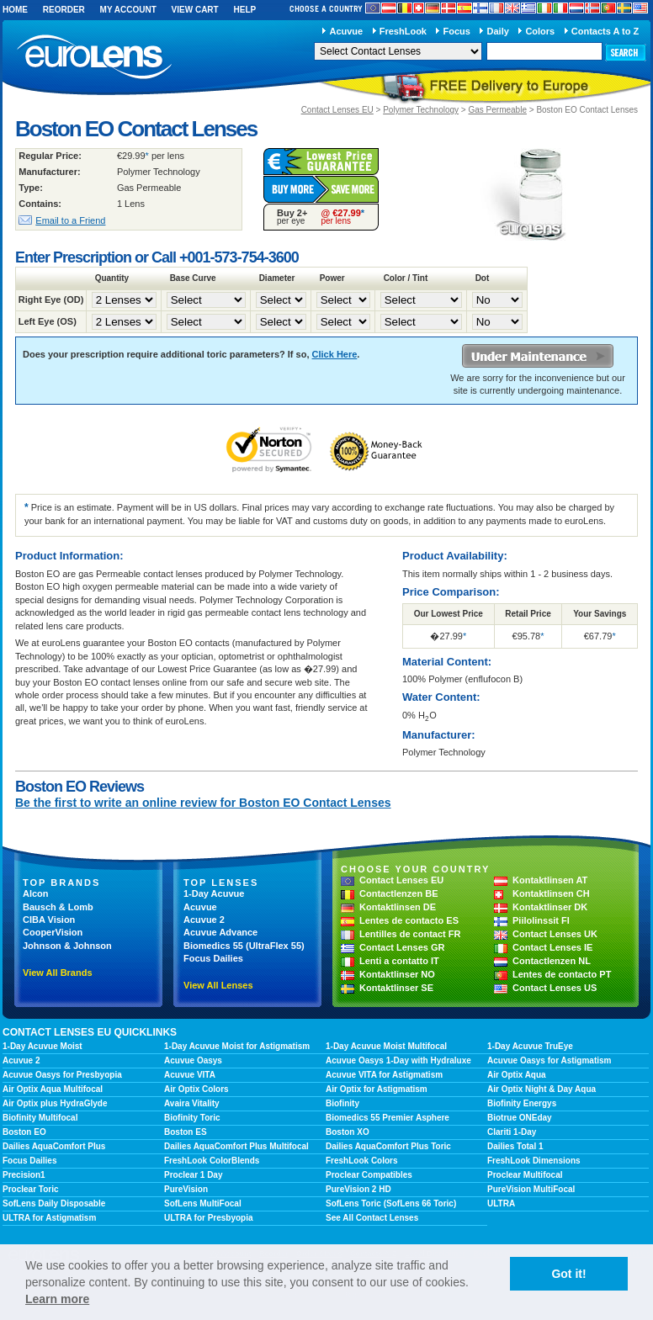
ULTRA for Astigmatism (49, 1217)
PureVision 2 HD (358, 1189)
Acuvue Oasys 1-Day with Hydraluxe (398, 1060)
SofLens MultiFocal (203, 1203)
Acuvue (346, 31)
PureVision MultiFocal (531, 1189)
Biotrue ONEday (519, 1117)
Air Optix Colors (196, 1089)
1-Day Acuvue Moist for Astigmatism (237, 1046)
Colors (540, 31)
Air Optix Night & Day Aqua (541, 1089)
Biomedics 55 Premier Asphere (387, 1117)
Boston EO (24, 1132)
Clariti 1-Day (511, 1132)
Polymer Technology (421, 109)
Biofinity (342, 1103)
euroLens (94, 57)
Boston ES (185, 1132)
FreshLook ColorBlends (211, 1160)
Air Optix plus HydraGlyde (55, 1103)
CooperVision (52, 932)
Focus (456, 31)
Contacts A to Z (605, 31)
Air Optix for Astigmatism (376, 1089)
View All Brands (58, 972)
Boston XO (347, 1132)
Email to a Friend (70, 220)
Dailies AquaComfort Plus (54, 1146)
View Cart (195, 9)
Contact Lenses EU (337, 109)
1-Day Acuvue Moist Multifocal (386, 1046)
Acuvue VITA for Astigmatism (384, 1074)
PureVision (186, 1189)
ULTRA (501, 1203)
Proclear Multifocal (524, 1175)
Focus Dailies (213, 958)
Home (15, 9)
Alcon (36, 893)
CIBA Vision (49, 919)
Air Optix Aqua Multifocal (53, 1089)
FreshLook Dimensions (534, 1160)
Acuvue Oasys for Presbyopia (62, 1074)
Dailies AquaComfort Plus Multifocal (236, 1146)
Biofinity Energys (521, 1103)
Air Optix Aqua (516, 1074)
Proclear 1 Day (193, 1175)
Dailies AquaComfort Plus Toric (388, 1146)
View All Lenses (218, 985)
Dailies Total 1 (515, 1146)
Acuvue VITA (189, 1074)
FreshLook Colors (362, 1160)
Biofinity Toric (192, 1117)
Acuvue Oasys (193, 1060)
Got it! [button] (568, 1273)
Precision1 (24, 1175)
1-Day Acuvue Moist (42, 1046)
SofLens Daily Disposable (54, 1203)
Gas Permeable (497, 109)
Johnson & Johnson (67, 946)
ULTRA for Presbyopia (208, 1217)
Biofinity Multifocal (40, 1117)
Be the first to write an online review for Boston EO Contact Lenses (203, 802)
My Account (128, 9)
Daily (498, 31)
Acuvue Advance (220, 932)
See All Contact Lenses (372, 1217)
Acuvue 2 (204, 919)
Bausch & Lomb (58, 907)
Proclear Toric (31, 1189)
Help (244, 9)
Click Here (335, 354)
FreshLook (403, 31)
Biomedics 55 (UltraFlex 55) (244, 946)
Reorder (64, 9)
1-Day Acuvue (213, 893)
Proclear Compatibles (369, 1175)
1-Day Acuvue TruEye (530, 1046)
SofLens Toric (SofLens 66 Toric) (391, 1203)
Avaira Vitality (192, 1103)
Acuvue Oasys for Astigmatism (549, 1060)
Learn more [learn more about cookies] (57, 1299)
